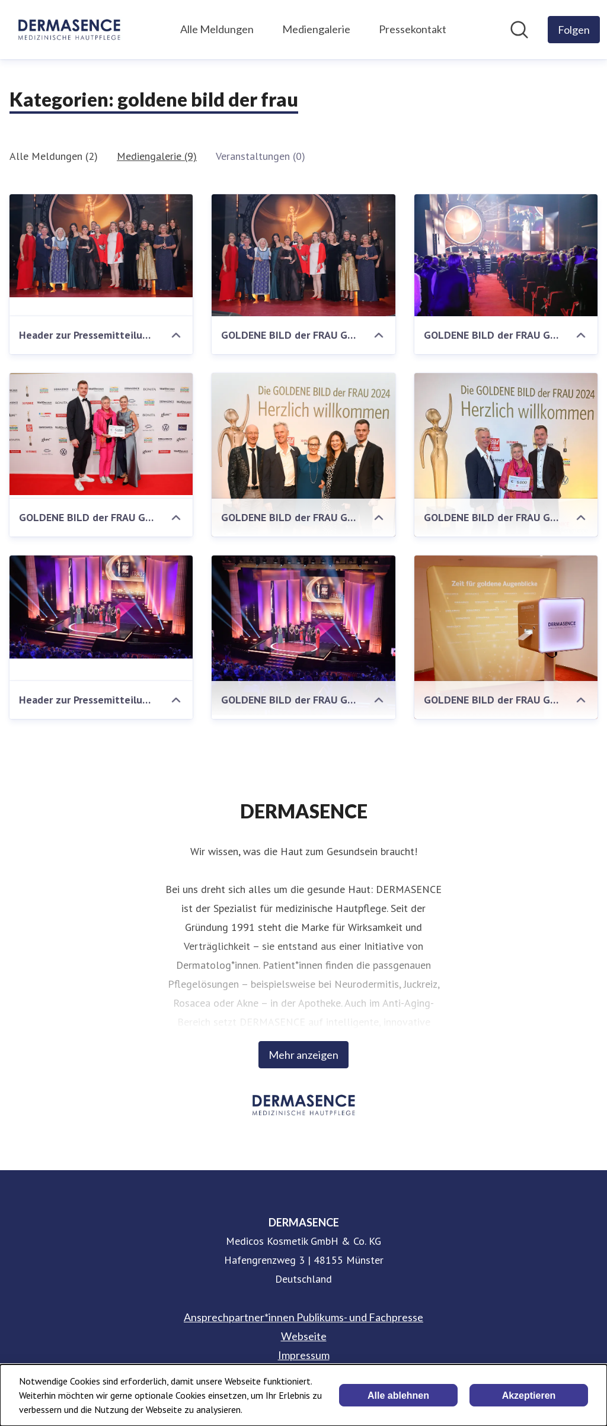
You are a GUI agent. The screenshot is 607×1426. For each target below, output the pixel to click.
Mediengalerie (316, 29)
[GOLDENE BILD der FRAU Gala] (303, 255)
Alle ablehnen (398, 1395)
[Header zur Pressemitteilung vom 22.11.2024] (101, 607)
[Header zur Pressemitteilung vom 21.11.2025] (101, 245)
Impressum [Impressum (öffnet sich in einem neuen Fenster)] (304, 1354)
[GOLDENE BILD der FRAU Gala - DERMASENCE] (303, 484)
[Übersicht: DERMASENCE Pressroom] (69, 29)
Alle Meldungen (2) (53, 156)
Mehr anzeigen (303, 1054)
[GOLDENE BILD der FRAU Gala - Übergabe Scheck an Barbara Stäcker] (506, 476)
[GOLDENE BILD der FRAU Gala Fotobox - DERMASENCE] (506, 653)
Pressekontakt (412, 29)
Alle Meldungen (217, 29)
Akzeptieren (529, 1395)
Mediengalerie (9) (157, 156)
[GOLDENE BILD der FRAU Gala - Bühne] (303, 635)
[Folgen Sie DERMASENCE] (574, 29)
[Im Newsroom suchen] (519, 29)
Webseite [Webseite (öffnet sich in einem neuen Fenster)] (304, 1336)
